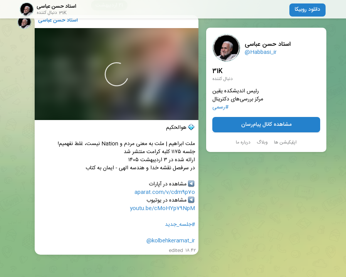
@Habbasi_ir (261, 52)
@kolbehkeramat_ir (170, 241)
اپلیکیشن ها (285, 142)
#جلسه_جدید (180, 225)
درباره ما (243, 142)
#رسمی (220, 107)
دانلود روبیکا (307, 9)
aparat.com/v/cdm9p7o (164, 193)
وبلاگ (262, 142)
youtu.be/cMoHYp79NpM (162, 209)
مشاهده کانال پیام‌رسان (266, 124)
